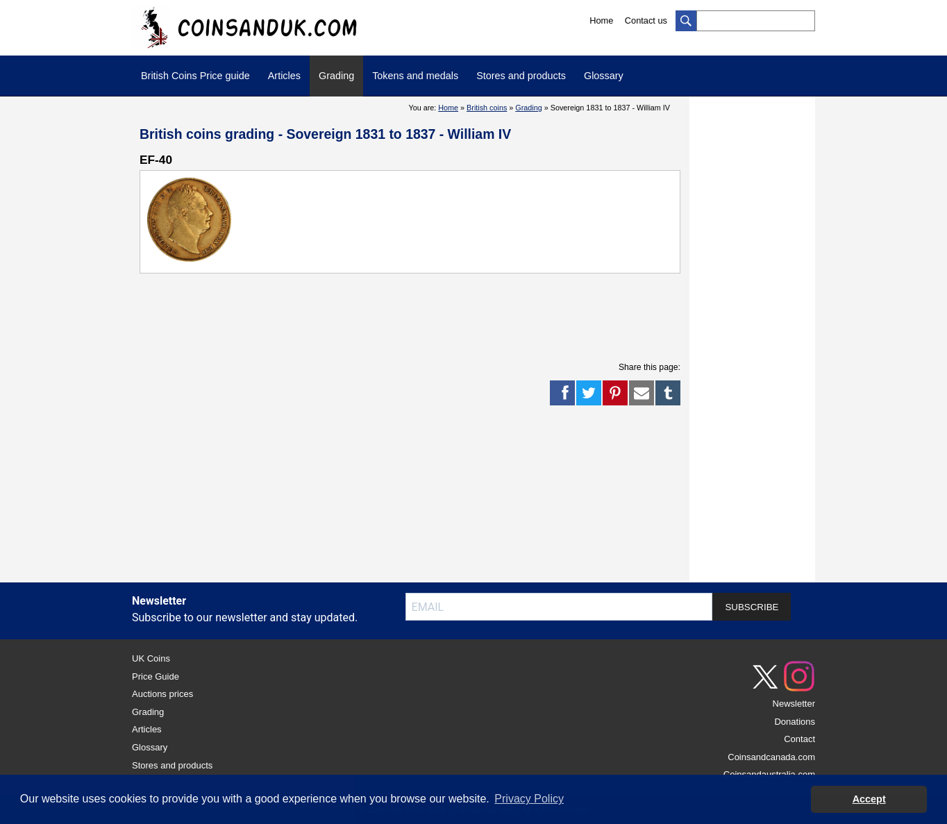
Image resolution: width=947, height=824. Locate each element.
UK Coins (151, 658)
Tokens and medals (415, 75)
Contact (799, 739)
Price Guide (155, 676)
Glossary (603, 75)
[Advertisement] (410, 315)
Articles (284, 75)
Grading (336, 75)
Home (601, 20)
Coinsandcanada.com (771, 757)
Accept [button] (869, 799)
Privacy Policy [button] (529, 799)
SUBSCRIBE (751, 607)
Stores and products (521, 75)
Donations (794, 721)
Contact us (646, 20)
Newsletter (794, 703)
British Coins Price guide (195, 75)
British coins (487, 107)
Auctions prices (162, 694)
